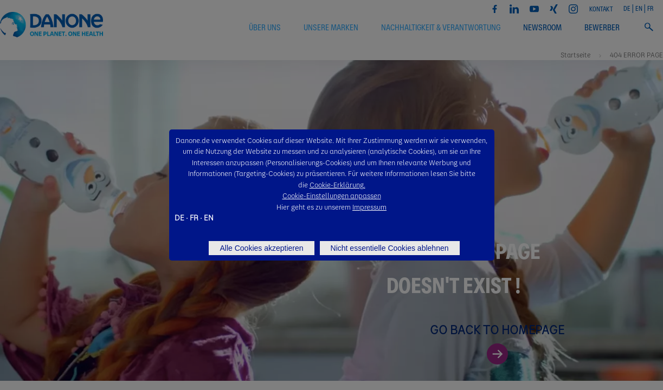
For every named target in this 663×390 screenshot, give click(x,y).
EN (209, 217)
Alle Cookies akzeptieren (261, 248)
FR (194, 217)
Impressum (369, 206)
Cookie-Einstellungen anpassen (331, 195)
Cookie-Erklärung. (337, 184)
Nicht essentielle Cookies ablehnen (390, 248)
